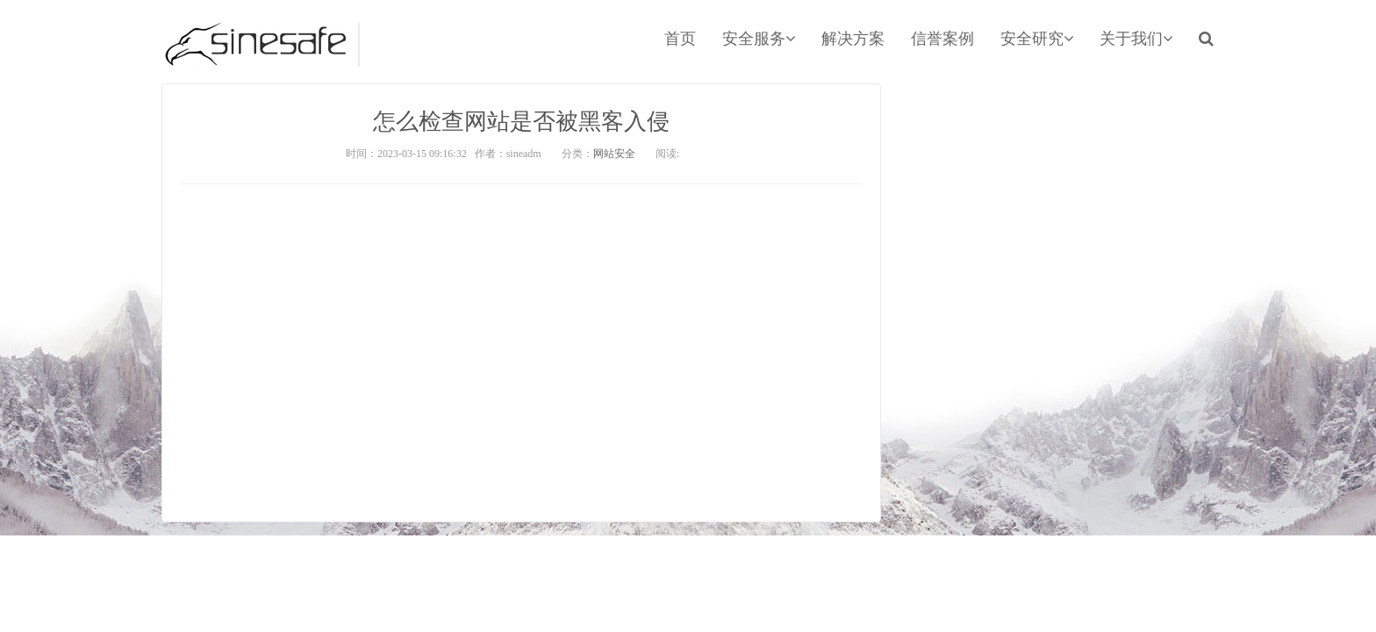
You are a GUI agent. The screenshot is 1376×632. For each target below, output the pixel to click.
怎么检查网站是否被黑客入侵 (521, 121)
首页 (680, 38)
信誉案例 (942, 38)
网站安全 (614, 153)
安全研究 (1036, 38)
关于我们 (1136, 38)
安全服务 (758, 38)
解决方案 (853, 38)
